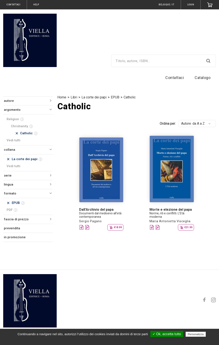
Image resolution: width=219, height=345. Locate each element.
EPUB (115, 97)
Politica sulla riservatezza (111, 340)
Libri (74, 97)
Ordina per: (168, 123)
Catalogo (202, 77)
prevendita (12, 228)
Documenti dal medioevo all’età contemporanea (100, 215)
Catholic (130, 97)
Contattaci (174, 77)
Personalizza (196, 334)
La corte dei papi (94, 97)
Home (61, 97)
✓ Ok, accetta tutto (166, 334)
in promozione (15, 237)
